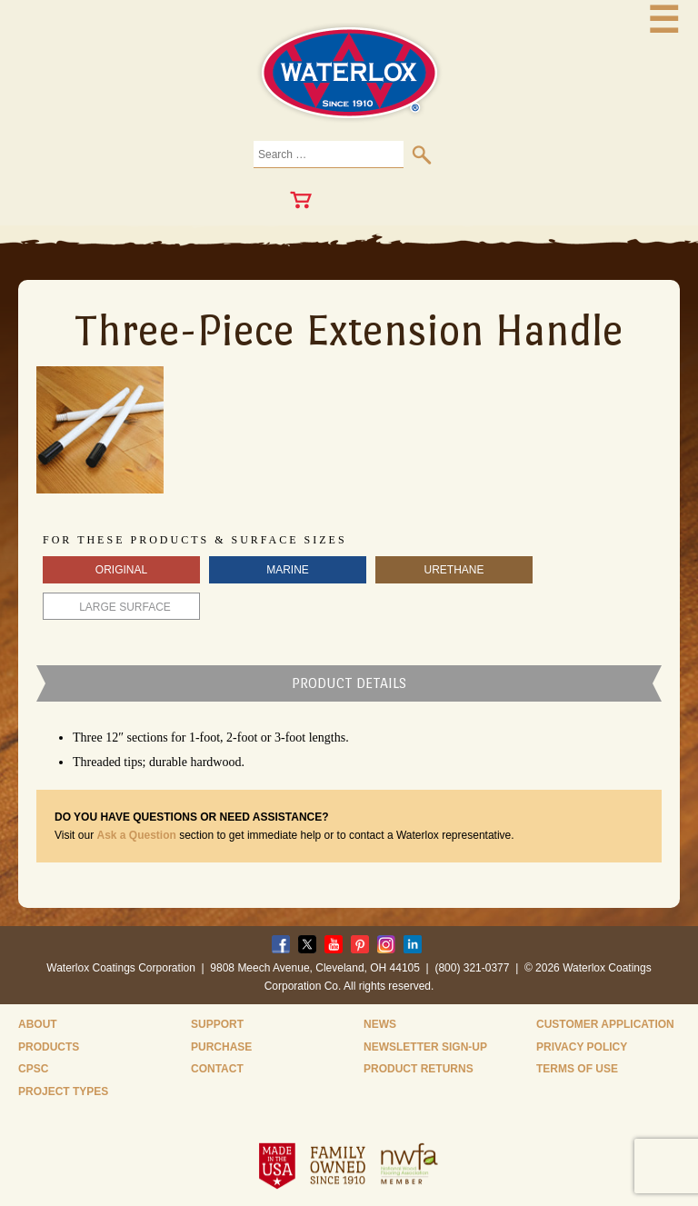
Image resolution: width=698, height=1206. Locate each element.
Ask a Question (135, 835)
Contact (217, 1068)
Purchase (221, 1047)
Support (217, 1024)
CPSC (33, 1068)
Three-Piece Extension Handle (349, 329)
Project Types (63, 1091)
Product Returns (419, 1068)
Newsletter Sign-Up (425, 1047)
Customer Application (605, 1024)
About (37, 1024)
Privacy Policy (581, 1047)
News (380, 1024)
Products (48, 1047)
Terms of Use (577, 1068)
